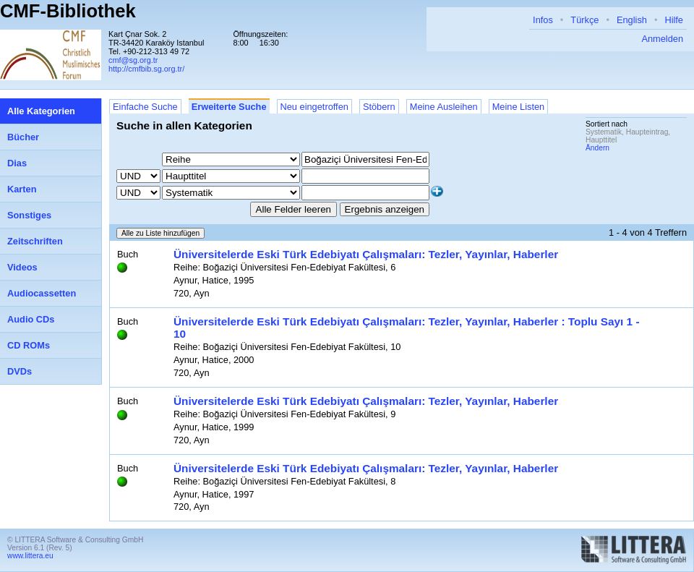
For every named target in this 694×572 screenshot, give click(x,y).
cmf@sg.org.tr (133, 60)
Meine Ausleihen (444, 106)
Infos (543, 19)
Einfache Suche (145, 106)
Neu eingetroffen (314, 106)
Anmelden (662, 38)
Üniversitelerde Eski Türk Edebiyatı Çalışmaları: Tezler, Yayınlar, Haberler (366, 254)
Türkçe (584, 19)
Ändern (597, 148)
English (632, 19)
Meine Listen (518, 106)
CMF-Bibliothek (68, 11)
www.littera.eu (30, 556)
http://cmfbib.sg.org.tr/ (146, 68)
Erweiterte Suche (229, 106)
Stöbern (379, 106)
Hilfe (673, 19)
